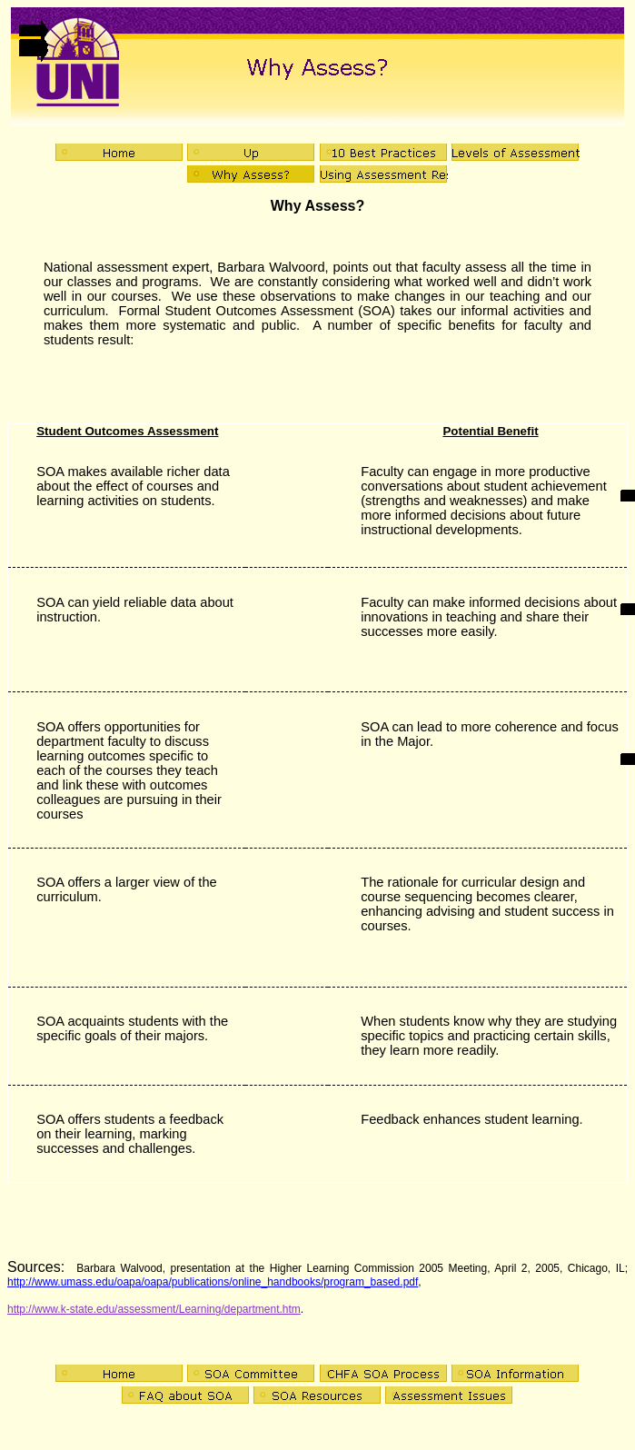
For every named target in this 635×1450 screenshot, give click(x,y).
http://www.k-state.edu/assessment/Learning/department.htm (154, 1309)
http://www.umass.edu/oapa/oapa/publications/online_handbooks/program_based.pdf (212, 1282)
